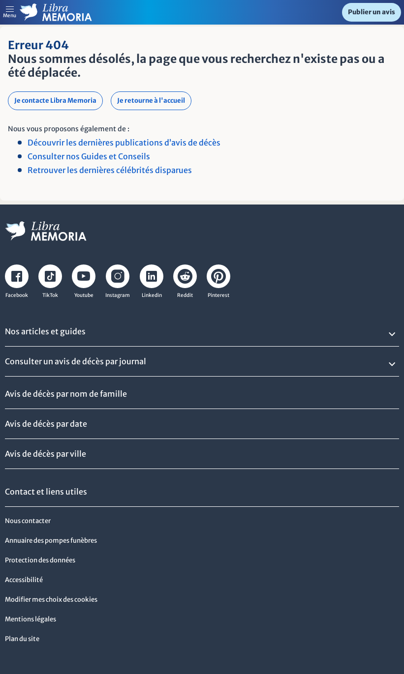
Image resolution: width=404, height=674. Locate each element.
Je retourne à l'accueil (151, 100)
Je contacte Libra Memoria (55, 100)
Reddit (185, 295)
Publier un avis (371, 12)
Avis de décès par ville (45, 454)
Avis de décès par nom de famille (66, 394)
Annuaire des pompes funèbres (51, 540)
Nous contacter (28, 521)
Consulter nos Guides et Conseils (89, 156)
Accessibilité (24, 580)
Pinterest (218, 295)
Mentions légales (30, 619)
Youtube (83, 295)
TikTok (50, 295)
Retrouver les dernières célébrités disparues (110, 170)
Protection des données (40, 560)
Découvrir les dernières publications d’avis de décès (124, 142)
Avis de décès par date (46, 424)
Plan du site (22, 639)
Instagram (117, 295)
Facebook (16, 295)
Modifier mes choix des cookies (51, 599)
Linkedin (152, 295)
